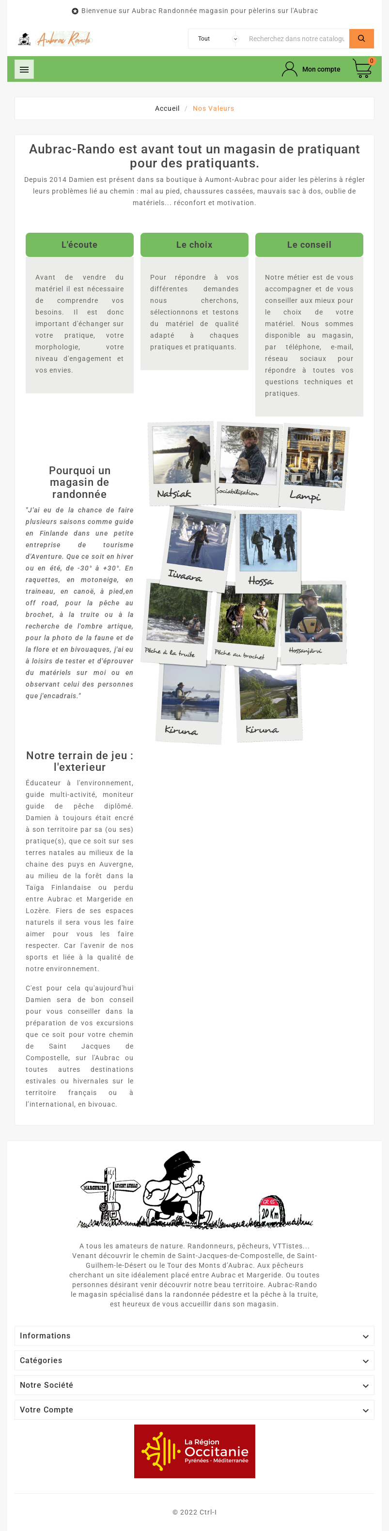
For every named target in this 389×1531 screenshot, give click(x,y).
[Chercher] (296, 38)
